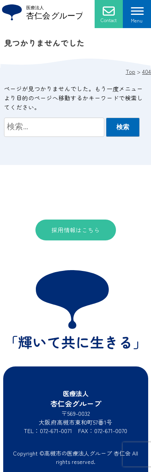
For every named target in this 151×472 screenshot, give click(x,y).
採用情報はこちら (76, 230)
